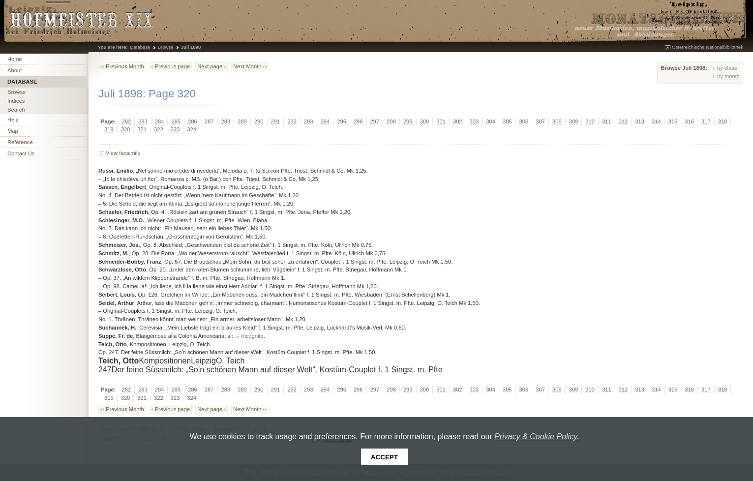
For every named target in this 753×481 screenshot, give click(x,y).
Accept (384, 457)
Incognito (252, 336)
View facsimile (123, 153)
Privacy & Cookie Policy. (536, 436)
